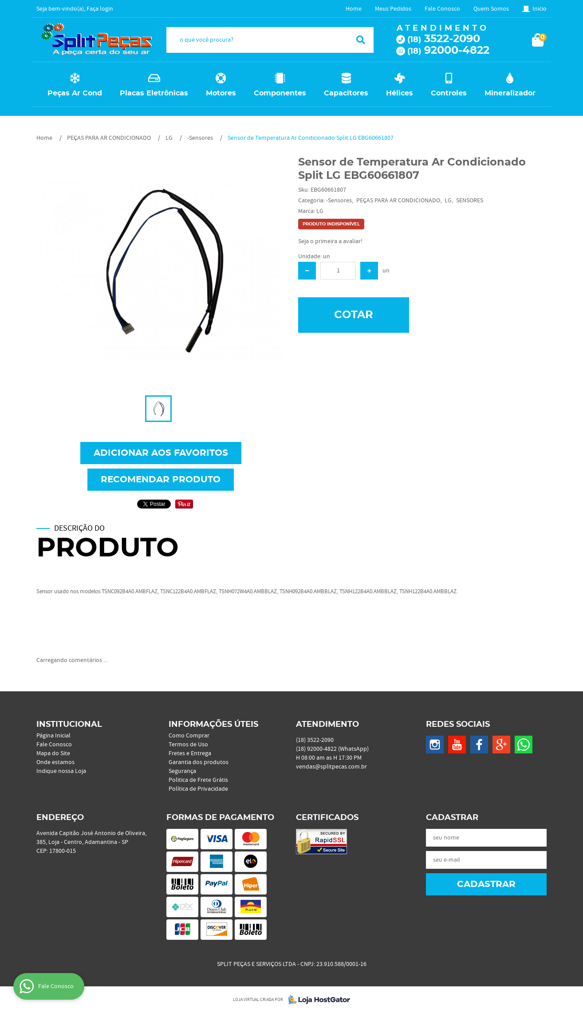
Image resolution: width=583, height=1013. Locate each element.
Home (354, 9)
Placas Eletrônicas (154, 93)
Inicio (539, 9)
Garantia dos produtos (198, 762)
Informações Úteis (213, 725)
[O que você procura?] (361, 40)
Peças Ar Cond (74, 93)
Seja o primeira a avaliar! (330, 241)
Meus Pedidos (393, 9)
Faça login (100, 9)
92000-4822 (448, 50)
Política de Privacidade (198, 789)
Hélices (399, 93)
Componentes (280, 93)
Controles (449, 93)
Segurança (182, 771)
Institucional (69, 725)
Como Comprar (189, 736)
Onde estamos (55, 762)
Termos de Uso (188, 745)
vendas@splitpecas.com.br (331, 767)
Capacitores (346, 93)
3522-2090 (443, 39)
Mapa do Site (53, 753)
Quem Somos (491, 9)
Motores (221, 93)
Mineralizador (510, 93)
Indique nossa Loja (61, 771)
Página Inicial (53, 736)
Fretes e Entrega (190, 753)
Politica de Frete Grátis (198, 780)
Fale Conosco (442, 9)
